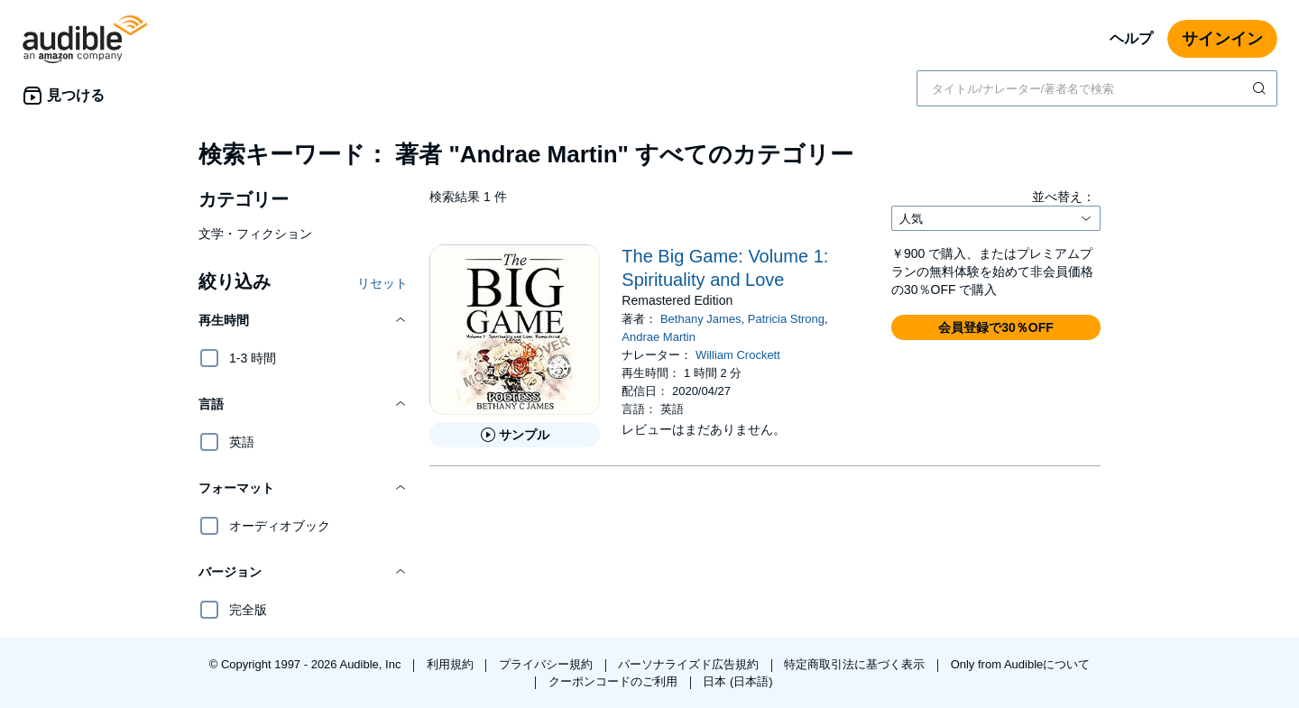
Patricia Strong (786, 319)
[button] (303, 320)
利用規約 (452, 664)
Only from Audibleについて (1021, 664)
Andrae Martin (659, 337)
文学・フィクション (255, 233)
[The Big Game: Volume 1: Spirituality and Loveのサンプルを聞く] (514, 434)
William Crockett (738, 355)
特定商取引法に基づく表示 (856, 664)
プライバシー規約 (547, 664)
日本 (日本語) (737, 681)
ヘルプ (1131, 38)
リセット (382, 283)
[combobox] (1097, 88)
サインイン (1222, 39)
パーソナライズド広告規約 (690, 664)
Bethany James (701, 319)
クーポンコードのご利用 (614, 681)
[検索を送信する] (1261, 88)
